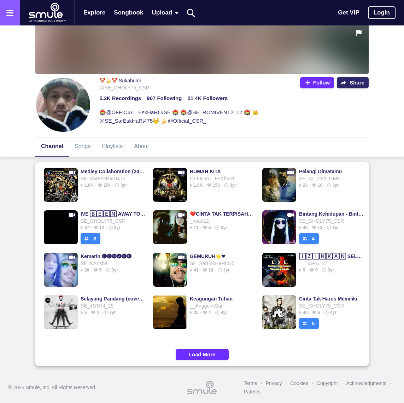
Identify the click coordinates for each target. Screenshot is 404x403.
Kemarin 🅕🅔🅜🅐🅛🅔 (106, 256)
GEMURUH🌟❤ (208, 256)
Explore (94, 12)
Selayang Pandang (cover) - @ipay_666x (113, 299)
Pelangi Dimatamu (320, 171)
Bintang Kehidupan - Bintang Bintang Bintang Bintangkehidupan (331, 214)
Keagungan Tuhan (211, 299)
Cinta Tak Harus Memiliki (328, 299)
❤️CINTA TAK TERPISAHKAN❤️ (222, 214)
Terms (250, 383)
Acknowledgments (366, 383)
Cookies (299, 383)
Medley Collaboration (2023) (113, 171)
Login (382, 12)
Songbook (128, 12)
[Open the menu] (10, 12)
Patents (252, 392)
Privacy (274, 383)
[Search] (191, 13)
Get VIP (348, 12)
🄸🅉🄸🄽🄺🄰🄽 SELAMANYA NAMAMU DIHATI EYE (331, 256)
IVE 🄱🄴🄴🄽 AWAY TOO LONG (113, 214)
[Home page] (47, 12)
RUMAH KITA (205, 171)
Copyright (327, 383)
